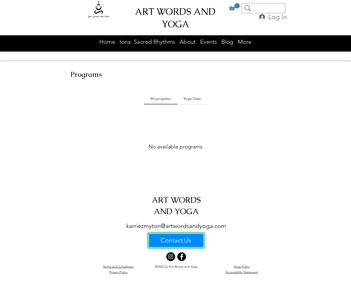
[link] (234, 6)
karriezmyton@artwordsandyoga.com (176, 226)
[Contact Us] (176, 240)
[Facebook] (181, 256)
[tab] (160, 98)
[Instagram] (170, 256)
